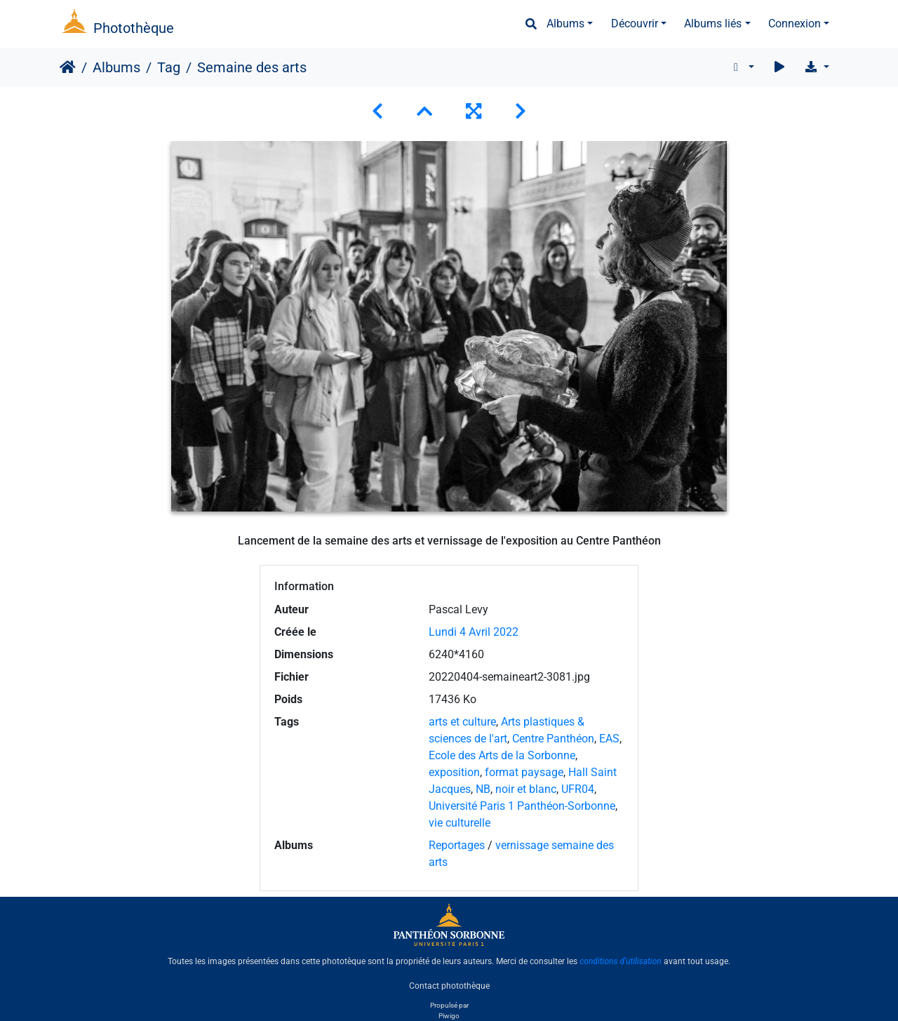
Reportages (457, 845)
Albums (565, 23)
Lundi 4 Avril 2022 (473, 632)
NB (483, 789)
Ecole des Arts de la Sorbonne (502, 755)
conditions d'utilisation (620, 961)
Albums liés (713, 23)
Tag (168, 67)
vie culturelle (459, 822)
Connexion (794, 23)
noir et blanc (525, 789)
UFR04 (577, 789)
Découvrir (634, 23)
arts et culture (462, 721)
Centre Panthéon (553, 738)
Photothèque (133, 28)
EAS (609, 738)
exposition (454, 772)
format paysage (524, 772)
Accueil (68, 67)
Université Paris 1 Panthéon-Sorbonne (522, 806)
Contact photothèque (449, 985)
